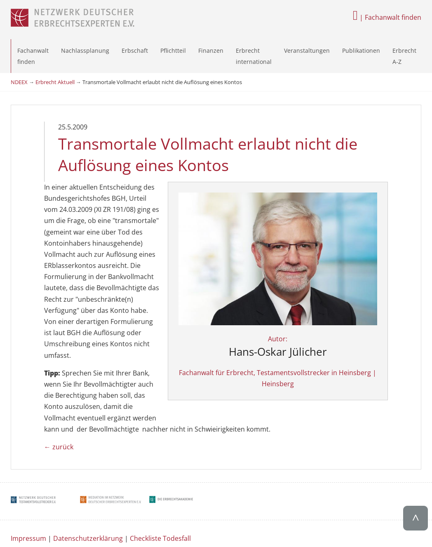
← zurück (58, 334)
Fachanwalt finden (33, 56)
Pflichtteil (173, 50)
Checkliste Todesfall (160, 426)
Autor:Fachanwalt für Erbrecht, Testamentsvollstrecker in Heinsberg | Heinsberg (341, 279)
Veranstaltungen (307, 50)
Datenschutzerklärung (88, 426)
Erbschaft (135, 50)
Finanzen (210, 50)
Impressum (28, 426)
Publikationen (361, 50)
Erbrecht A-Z (404, 56)
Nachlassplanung (85, 50)
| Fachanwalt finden (387, 17)
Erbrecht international (254, 56)
